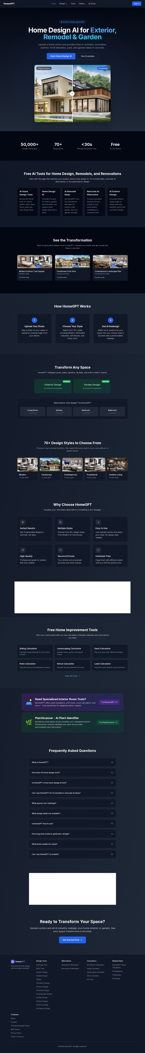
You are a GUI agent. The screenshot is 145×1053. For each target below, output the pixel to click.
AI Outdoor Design (43, 1008)
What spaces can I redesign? (72, 803)
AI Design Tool (41, 965)
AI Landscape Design (44, 994)
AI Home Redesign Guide (20, 1026)
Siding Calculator (93, 968)
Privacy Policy (16, 1033)
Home (53, 4)
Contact (14, 1022)
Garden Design (41, 976)
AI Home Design (42, 987)
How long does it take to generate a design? (72, 834)
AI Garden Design (42, 990)
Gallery (82, 4)
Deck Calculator (93, 976)
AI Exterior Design (43, 983)
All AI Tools (40, 968)
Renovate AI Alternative (70, 968)
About (13, 1018)
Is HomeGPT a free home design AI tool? (72, 783)
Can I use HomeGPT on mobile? (72, 854)
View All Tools (72, 676)
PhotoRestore (117, 971)
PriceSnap (116, 978)
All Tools (90, 979)
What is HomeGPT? (72, 762)
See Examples (88, 56)
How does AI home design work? (72, 772)
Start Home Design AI (61, 56)
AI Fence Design (42, 1005)
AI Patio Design (41, 998)
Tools (73, 4)
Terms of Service (17, 1037)
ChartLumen (116, 975)
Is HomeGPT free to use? (72, 823)
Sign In (136, 4)
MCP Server (15, 1029)
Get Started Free (72, 940)
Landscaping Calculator (95, 972)
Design (63, 4)
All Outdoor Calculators (95, 965)
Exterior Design (42, 972)
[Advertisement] (72, 597)
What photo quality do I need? (72, 844)
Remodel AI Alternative (70, 965)
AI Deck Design (42, 1001)
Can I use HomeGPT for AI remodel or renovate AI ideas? (72, 793)
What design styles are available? (72, 813)
